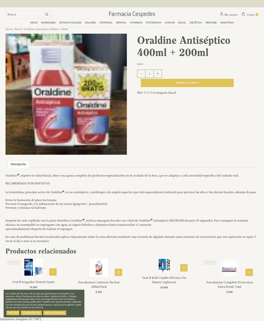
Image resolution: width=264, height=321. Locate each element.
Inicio (34, 22)
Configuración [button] (31, 313)
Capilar (170, 22)
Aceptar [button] (13, 313)
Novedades (48, 22)
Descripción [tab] (18, 164)
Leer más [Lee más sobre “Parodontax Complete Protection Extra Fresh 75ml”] (249, 272)
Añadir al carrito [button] (118, 272)
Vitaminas (136, 22)
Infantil (121, 22)
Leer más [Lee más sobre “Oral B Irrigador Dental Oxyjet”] (53, 272)
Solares (90, 22)
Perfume (211, 22)
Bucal (182, 22)
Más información (54, 313)
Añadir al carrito (187, 83)
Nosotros (227, 22)
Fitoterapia (153, 22)
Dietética (196, 22)
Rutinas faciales (70, 22)
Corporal (106, 22)
